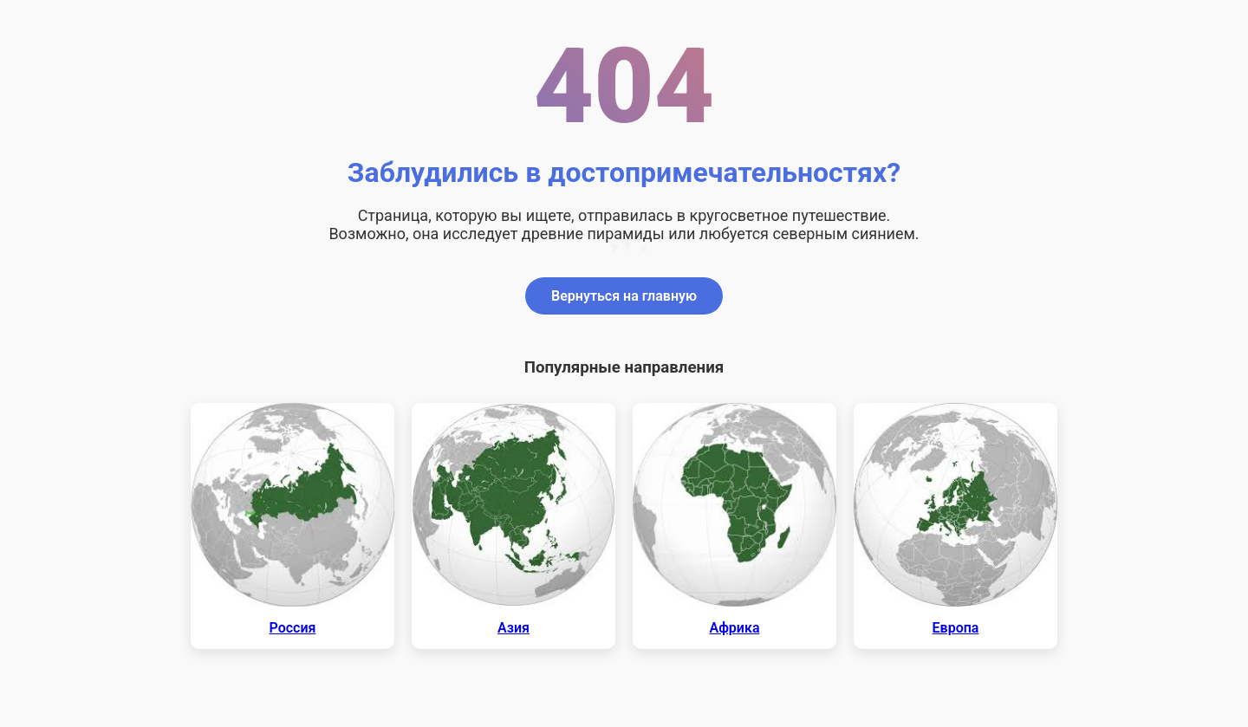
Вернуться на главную (624, 296)
